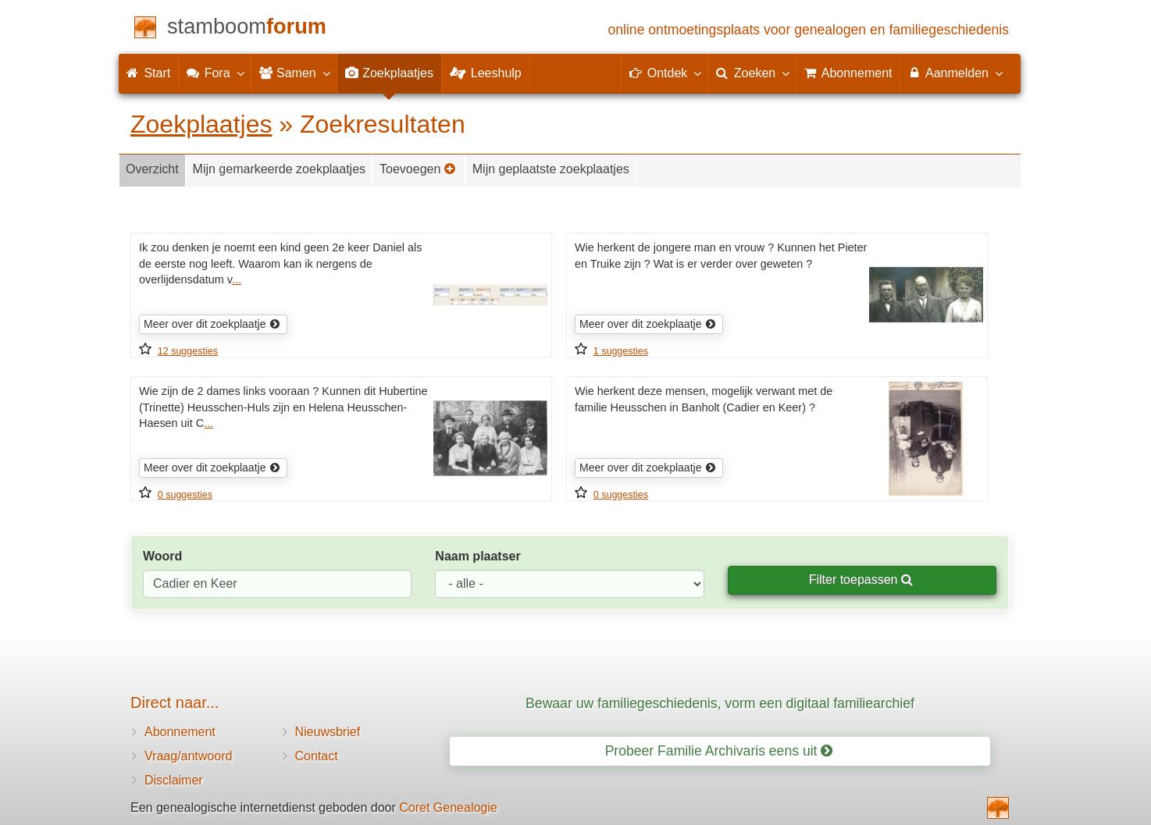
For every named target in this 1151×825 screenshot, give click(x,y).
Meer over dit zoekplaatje (212, 324)
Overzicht (152, 169)
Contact (316, 756)
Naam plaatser (477, 556)
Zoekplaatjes (201, 124)
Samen (294, 72)
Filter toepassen (861, 579)
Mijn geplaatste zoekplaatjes (550, 169)
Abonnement (180, 731)
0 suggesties (185, 494)
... (236, 279)
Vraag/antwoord (188, 756)
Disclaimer (173, 780)
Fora (214, 72)
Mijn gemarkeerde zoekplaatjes (279, 169)
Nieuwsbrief (328, 731)
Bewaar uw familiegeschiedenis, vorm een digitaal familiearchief (720, 703)
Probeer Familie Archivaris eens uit (719, 751)
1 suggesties (620, 351)
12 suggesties (188, 351)
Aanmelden (954, 72)
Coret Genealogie (448, 807)
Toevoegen (418, 169)
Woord (162, 556)
